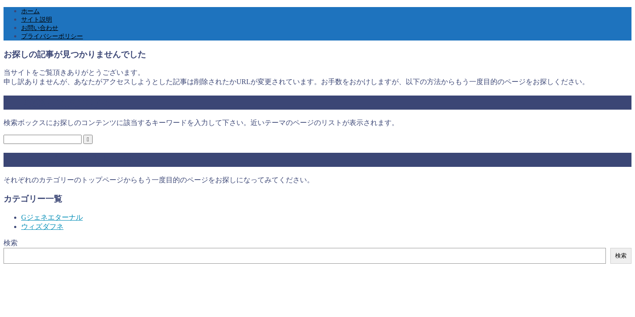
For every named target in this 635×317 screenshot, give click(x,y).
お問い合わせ (39, 28)
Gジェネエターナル (52, 217)
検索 (11, 243)
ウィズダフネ (42, 226)
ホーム (30, 11)
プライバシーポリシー (52, 36)
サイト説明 (36, 19)
